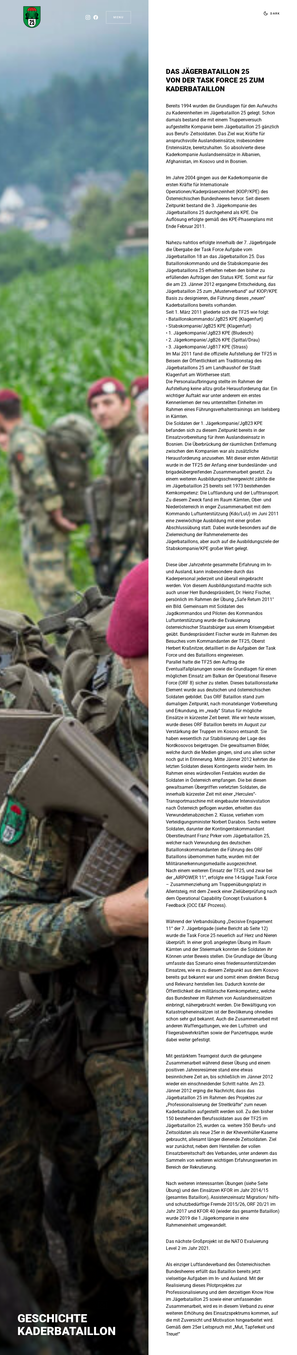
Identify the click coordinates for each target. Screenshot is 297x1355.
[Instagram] (86, 17)
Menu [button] (118, 17)
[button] (270, 13)
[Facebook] (94, 17)
